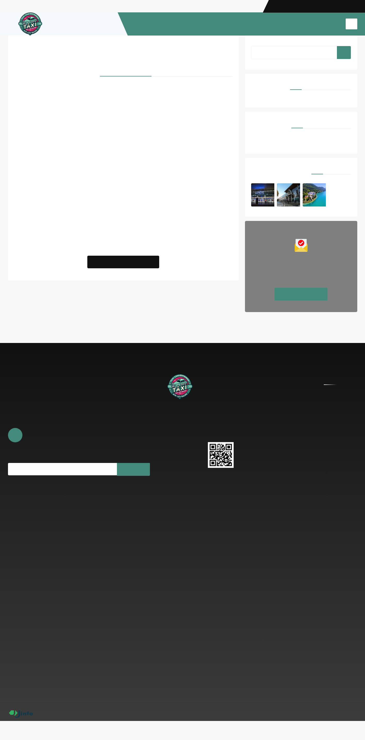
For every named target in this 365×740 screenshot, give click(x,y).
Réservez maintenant (301, 302)
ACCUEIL (163, 24)
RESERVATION (213, 24)
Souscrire (133, 477)
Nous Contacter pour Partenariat (123, 267)
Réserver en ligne (170, 435)
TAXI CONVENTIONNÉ (296, 24)
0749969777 (224, 435)
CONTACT (330, 24)
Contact (163, 450)
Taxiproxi (22, 139)
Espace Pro (347, 730)
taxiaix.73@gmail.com (233, 427)
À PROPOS (186, 24)
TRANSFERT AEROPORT (251, 24)
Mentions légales (321, 730)
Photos (162, 442)
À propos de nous (170, 427)
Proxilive (204, 133)
